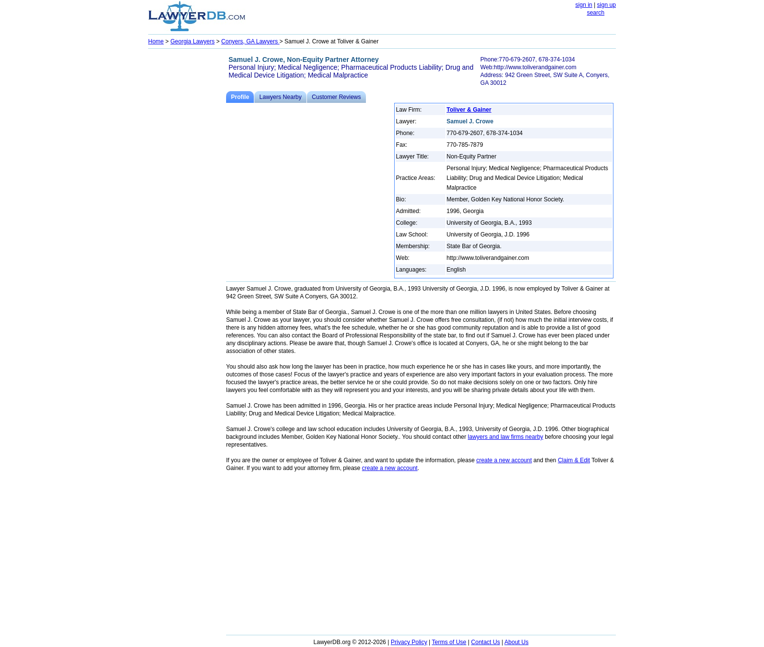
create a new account (504, 460)
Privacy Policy (409, 642)
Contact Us (485, 642)
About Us (516, 642)
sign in (583, 4)
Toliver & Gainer (469, 109)
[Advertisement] (187, 198)
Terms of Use (449, 642)
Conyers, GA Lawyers (250, 41)
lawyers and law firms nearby (505, 436)
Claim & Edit (574, 460)
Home (156, 41)
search (595, 12)
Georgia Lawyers (193, 41)
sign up (606, 4)
